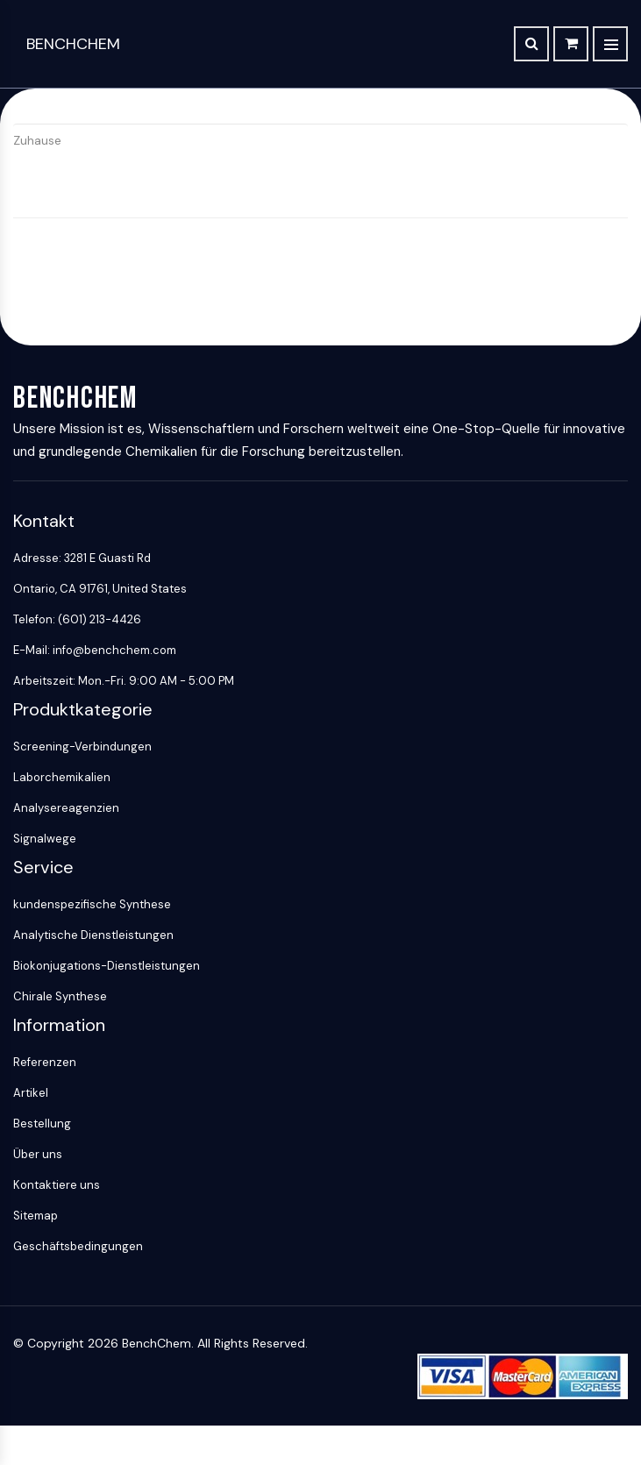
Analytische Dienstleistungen (93, 935)
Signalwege (44, 838)
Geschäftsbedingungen (78, 1246)
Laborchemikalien (61, 777)
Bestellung (42, 1123)
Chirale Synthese (60, 996)
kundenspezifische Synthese (92, 904)
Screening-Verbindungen (82, 746)
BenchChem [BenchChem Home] (73, 43)
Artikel (30, 1092)
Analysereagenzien (66, 807)
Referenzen (44, 1062)
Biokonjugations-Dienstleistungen (106, 965)
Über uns (37, 1154)
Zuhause (37, 140)
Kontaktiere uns (56, 1184)
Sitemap (35, 1215)
